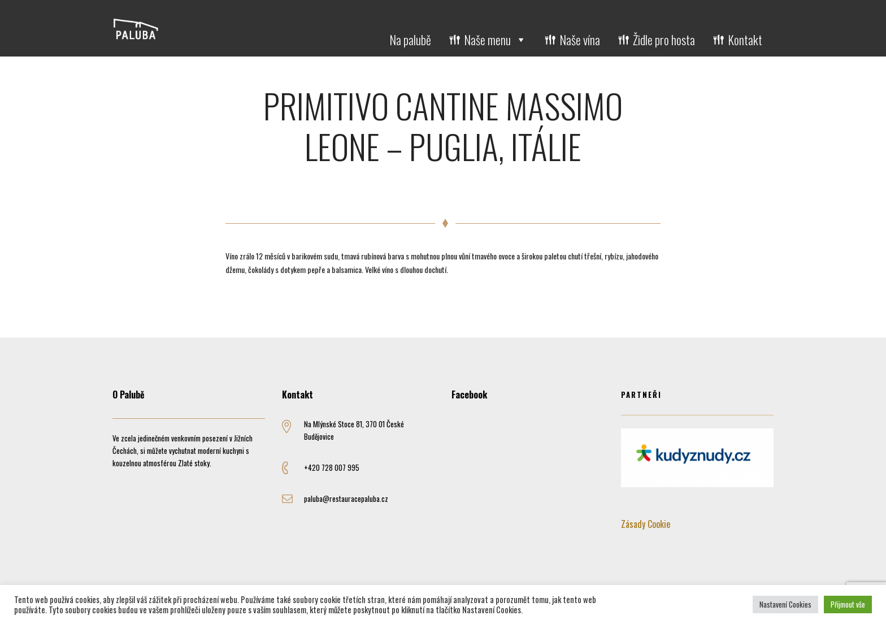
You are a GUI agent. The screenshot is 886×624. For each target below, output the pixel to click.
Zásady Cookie (645, 524)
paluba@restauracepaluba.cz (346, 498)
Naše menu (495, 39)
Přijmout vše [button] (848, 604)
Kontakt (745, 40)
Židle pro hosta (664, 40)
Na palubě (410, 40)
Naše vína (579, 40)
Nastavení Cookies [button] (785, 604)
